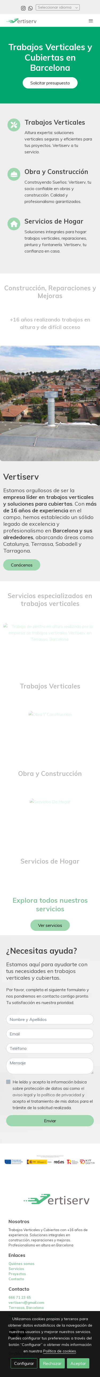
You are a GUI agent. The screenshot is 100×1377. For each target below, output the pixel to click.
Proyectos (17, 1274)
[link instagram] (23, 7)
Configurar (24, 1363)
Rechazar (52, 1363)
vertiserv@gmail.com (26, 1302)
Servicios (16, 1269)
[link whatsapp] (30, 7)
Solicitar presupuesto (50, 83)
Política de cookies (59, 1351)
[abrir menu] (91, 20)
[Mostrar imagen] (50, 1160)
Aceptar (78, 1363)
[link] (21, 20)
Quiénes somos (21, 1263)
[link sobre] (50, 1202)
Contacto (16, 1279)
